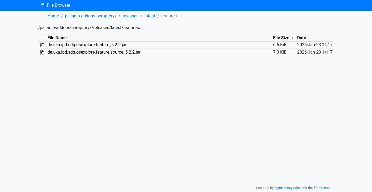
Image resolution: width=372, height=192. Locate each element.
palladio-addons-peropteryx (91, 15)
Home (53, 15)
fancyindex (292, 188)
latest (149, 15)
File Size (281, 37)
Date (301, 37)
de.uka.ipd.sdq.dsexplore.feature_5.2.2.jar (87, 44)
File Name (57, 37)
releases (131, 15)
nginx (278, 188)
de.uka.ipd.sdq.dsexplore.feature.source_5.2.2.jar (94, 52)
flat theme (321, 188)
